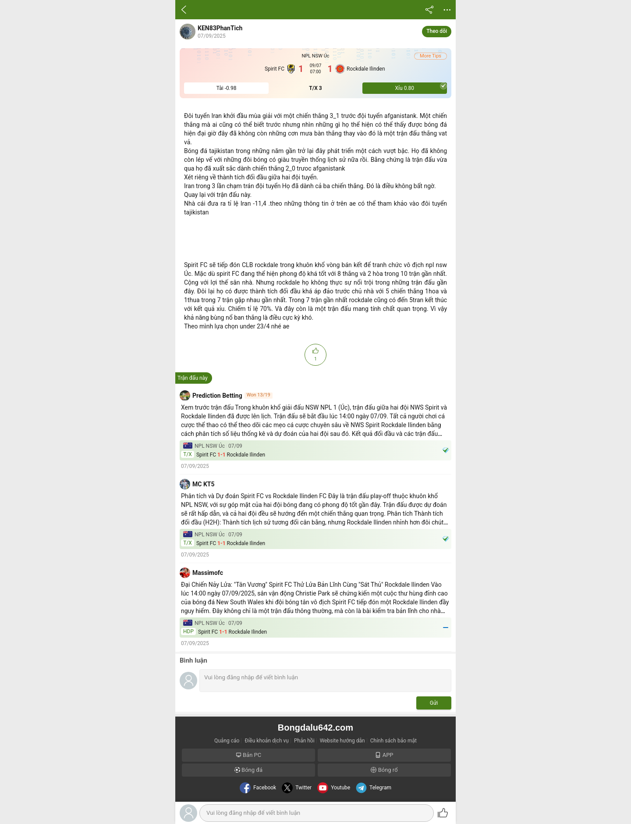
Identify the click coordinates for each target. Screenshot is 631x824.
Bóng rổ (384, 770)
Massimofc (207, 572)
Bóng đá (248, 770)
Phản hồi (304, 741)
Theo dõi (436, 31)
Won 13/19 (258, 395)
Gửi (434, 703)
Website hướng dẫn (342, 741)
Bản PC (248, 755)
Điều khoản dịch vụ (267, 741)
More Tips (430, 56)
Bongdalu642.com (315, 727)
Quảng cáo (226, 741)
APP (384, 755)
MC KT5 (203, 484)
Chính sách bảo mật (393, 741)
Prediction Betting (217, 395)
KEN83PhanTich (220, 28)
